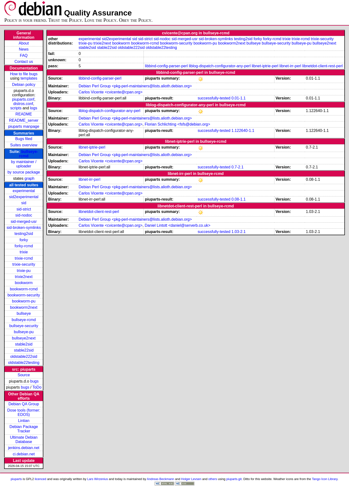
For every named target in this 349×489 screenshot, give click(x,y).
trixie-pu (24, 271)
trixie (24, 252)
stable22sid (24, 350)
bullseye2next (24, 338)
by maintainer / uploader (24, 164)
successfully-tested (214, 98)
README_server (23, 120)
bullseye (24, 313)
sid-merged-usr (24, 221)
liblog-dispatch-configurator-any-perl (219, 66)
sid (23, 203)
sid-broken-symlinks (24, 228)
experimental (24, 191)
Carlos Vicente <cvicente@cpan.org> (111, 92)
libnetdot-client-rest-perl (322, 66)
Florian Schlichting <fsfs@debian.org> (177, 124)
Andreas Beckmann (160, 479)
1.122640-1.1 (242, 130)
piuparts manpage (23, 126)
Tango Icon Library (325, 479)
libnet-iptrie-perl (265, 66)
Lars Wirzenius (97, 479)
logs (33, 108)
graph (29, 178)
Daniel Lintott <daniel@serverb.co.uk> (178, 225)
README (23, 114)
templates (29, 78)
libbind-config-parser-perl (166, 66)
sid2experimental (23, 197)
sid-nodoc (23, 215)
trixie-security (23, 264)
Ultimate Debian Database (24, 439)
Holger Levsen (191, 479)
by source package (24, 172)
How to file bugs (24, 74)
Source (24, 375)
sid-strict (23, 209)
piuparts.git (234, 479)
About (24, 43)
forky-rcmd (24, 246)
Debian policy (23, 85)
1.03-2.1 (238, 232)
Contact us (24, 62)
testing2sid (24, 234)
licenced (40, 479)
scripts (15, 108)
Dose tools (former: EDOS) (23, 412)
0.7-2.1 (237, 167)
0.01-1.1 (238, 98)
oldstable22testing (23, 363)
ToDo (36, 387)
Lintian (23, 421)
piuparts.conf (23, 99)
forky (24, 240)
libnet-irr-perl (290, 66)
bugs (34, 381)
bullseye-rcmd (24, 320)
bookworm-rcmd (24, 289)
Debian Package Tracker (23, 429)
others (212, 479)
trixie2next (24, 277)
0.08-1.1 (238, 199)
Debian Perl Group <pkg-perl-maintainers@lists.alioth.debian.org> (135, 86)
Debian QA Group (23, 404)
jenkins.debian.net (23, 448)
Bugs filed (23, 139)
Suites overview (23, 145)
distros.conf (23, 104)
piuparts (16, 479)
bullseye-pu (24, 332)
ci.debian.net (24, 454)
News (24, 49)
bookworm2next (24, 307)
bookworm (24, 283)
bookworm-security (24, 295)
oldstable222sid (23, 356)
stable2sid (23, 344)
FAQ (24, 55)
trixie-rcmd (24, 258)
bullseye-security (23, 326)
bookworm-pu (24, 301)
